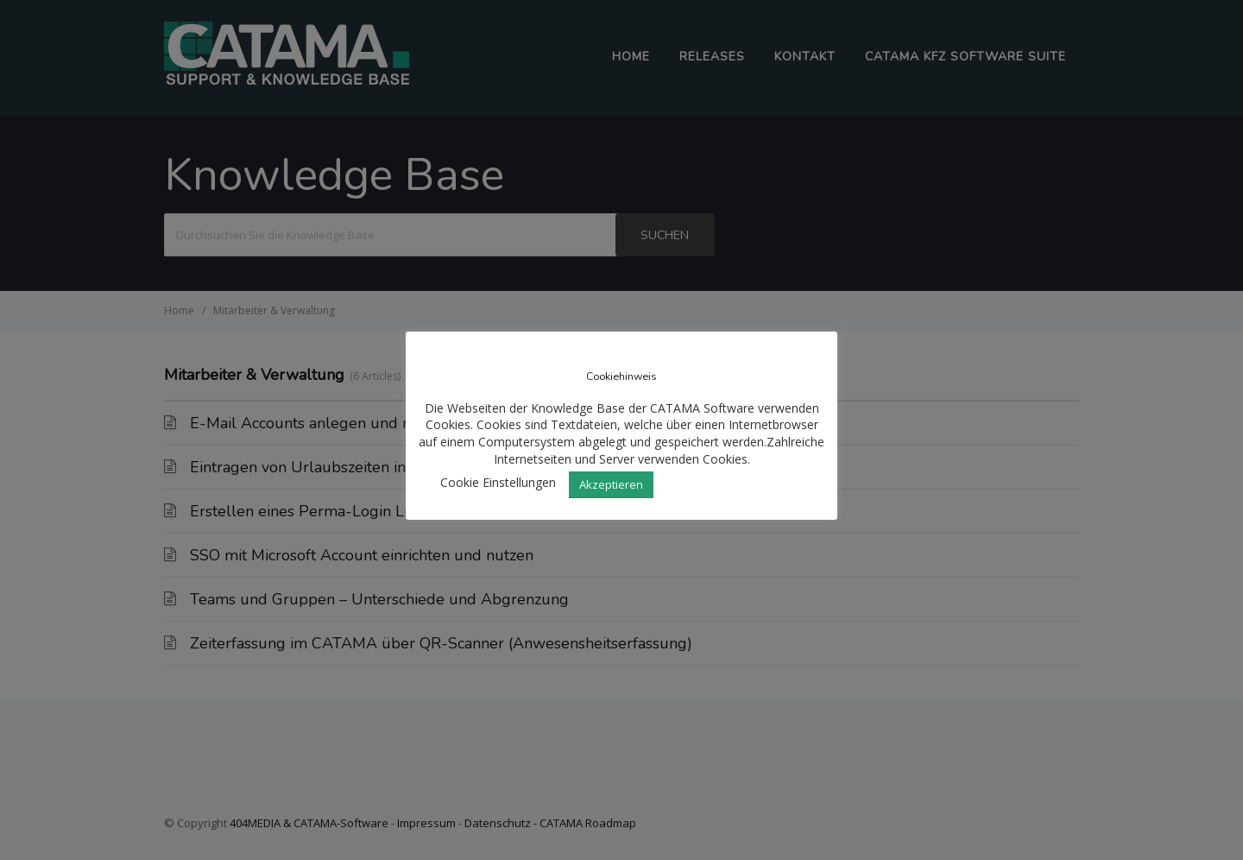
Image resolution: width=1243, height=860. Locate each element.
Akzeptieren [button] (611, 484)
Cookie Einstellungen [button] (498, 482)
